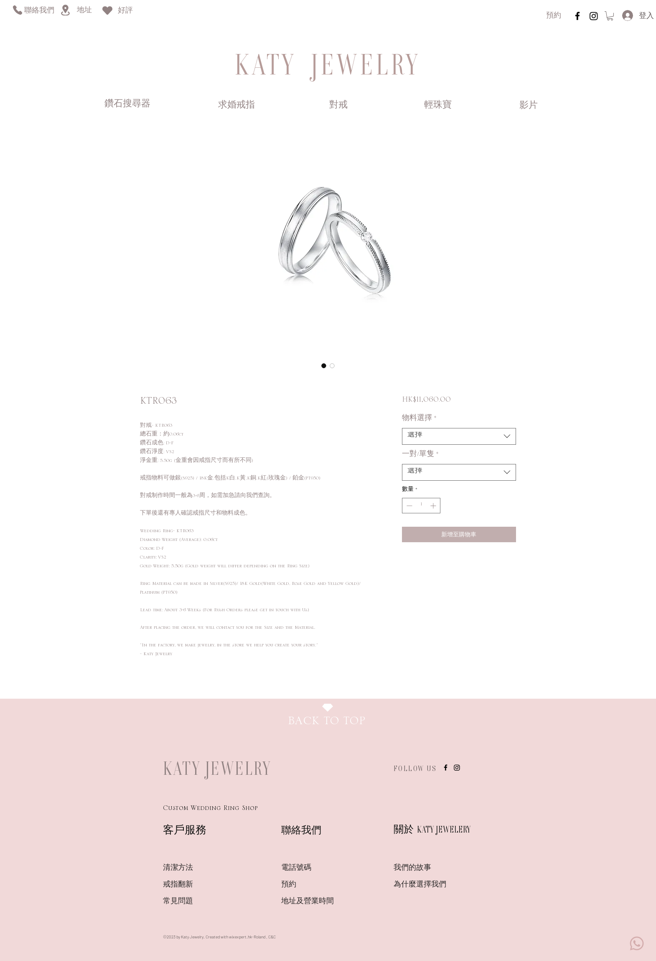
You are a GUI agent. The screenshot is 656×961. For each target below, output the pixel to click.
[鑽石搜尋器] (127, 104)
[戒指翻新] (192, 884)
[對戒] (338, 105)
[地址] (84, 10)
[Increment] (434, 505)
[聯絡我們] (39, 11)
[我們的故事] (423, 868)
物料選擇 (419, 420)
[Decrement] (408, 505)
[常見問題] (192, 901)
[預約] (553, 16)
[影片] (528, 105)
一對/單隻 (420, 456)
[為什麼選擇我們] (423, 884)
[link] (610, 16)
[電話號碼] (311, 868)
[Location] (65, 10)
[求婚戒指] (236, 105)
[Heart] (107, 10)
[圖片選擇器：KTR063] (324, 365)
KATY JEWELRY (217, 768)
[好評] (125, 11)
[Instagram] (593, 15)
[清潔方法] (192, 868)
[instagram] (577, 15)
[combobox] (459, 436)
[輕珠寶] (438, 105)
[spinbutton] (421, 505)
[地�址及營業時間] (322, 901)
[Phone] (17, 10)
